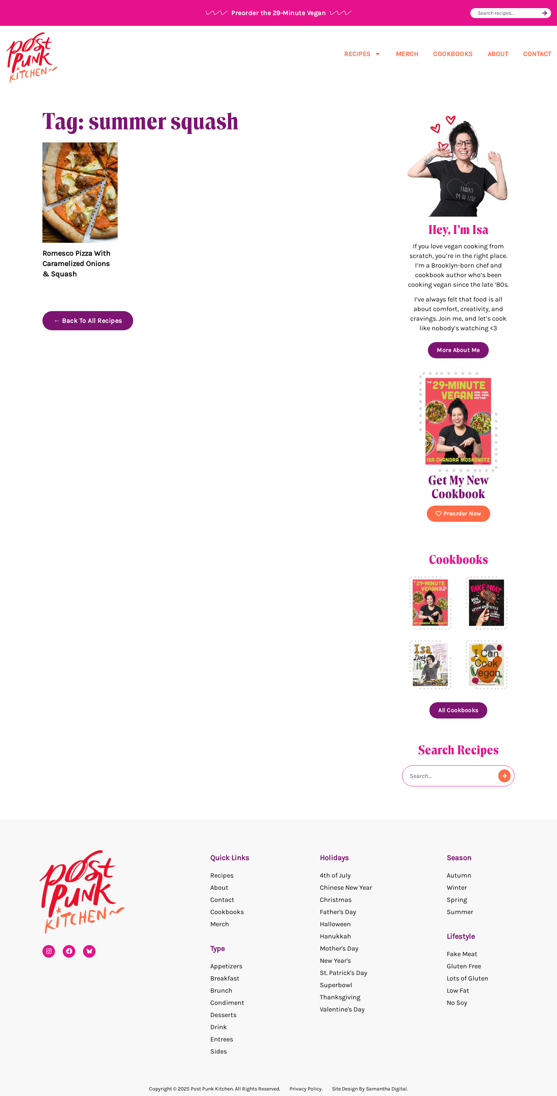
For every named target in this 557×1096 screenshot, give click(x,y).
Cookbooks (453, 54)
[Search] (544, 13)
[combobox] (509, 13)
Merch (407, 54)
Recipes (362, 54)
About (498, 54)
